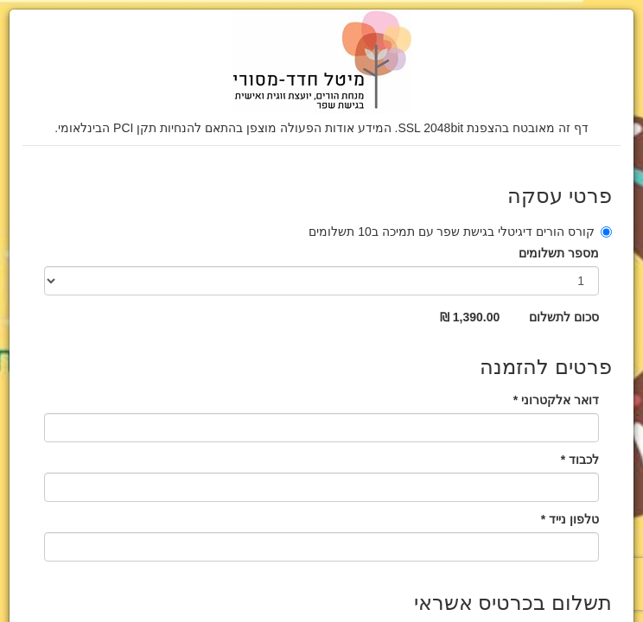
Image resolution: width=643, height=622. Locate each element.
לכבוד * (580, 459)
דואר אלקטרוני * (556, 400)
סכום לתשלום (564, 317)
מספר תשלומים (559, 253)
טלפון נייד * (570, 519)
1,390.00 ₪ (470, 317)
